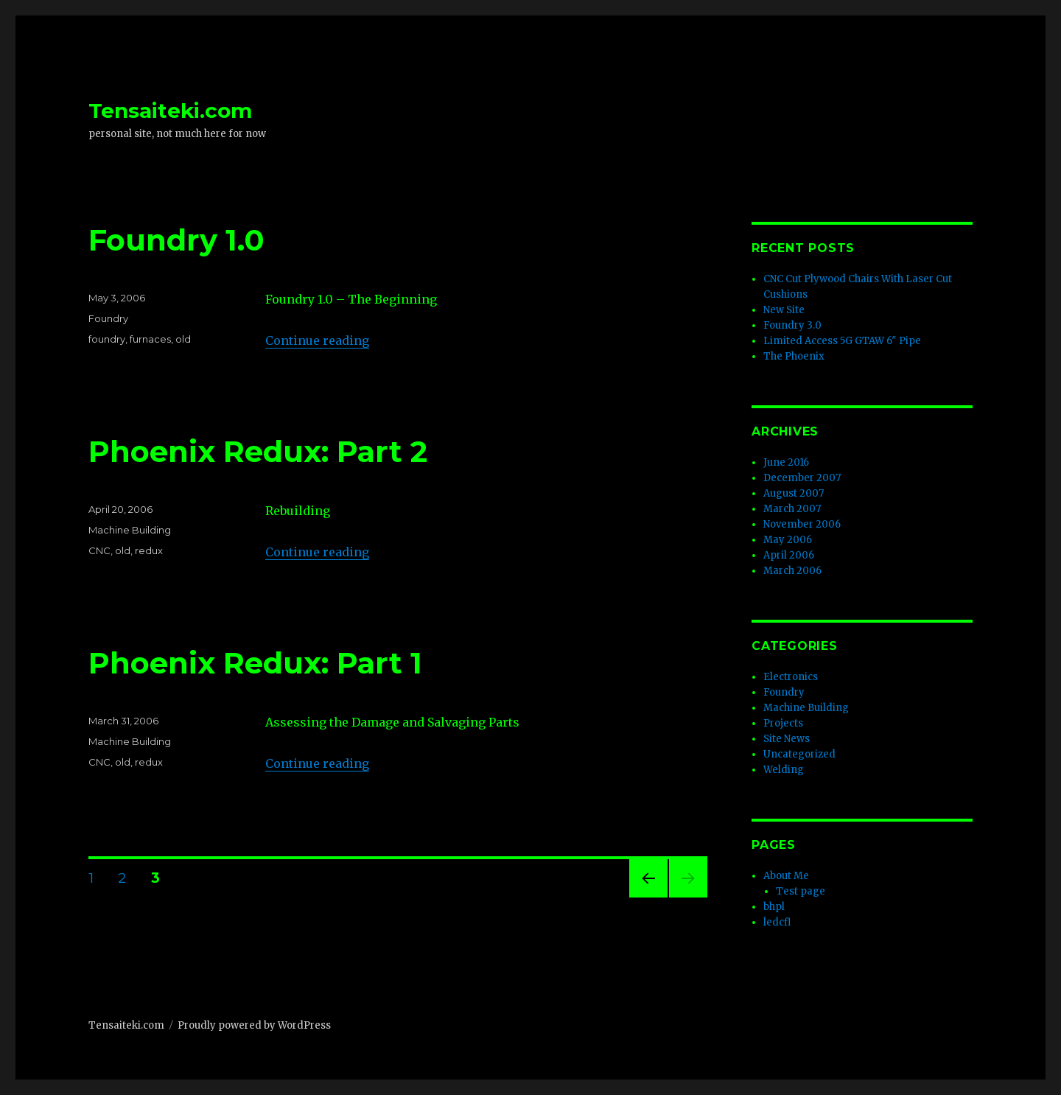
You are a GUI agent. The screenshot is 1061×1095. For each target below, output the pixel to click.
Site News (786, 738)
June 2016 (786, 462)
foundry (106, 339)
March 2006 (792, 570)
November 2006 (802, 524)
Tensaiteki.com (170, 110)
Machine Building (129, 530)
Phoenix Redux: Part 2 (257, 451)
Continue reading (317, 340)
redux (149, 550)
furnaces (150, 339)
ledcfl (777, 922)
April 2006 (788, 555)
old (183, 339)
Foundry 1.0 (176, 240)
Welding (783, 769)
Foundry (108, 318)
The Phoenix (793, 356)
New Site (784, 310)
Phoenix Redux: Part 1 (255, 663)
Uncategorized (799, 754)
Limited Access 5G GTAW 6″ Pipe (842, 341)
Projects (783, 723)
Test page (800, 891)
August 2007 (793, 493)
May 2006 (787, 539)
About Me (786, 876)
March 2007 (792, 509)
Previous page (648, 897)
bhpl (774, 906)
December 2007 (802, 478)
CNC (99, 550)
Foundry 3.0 (792, 325)
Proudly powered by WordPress (254, 1025)
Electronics (790, 677)
